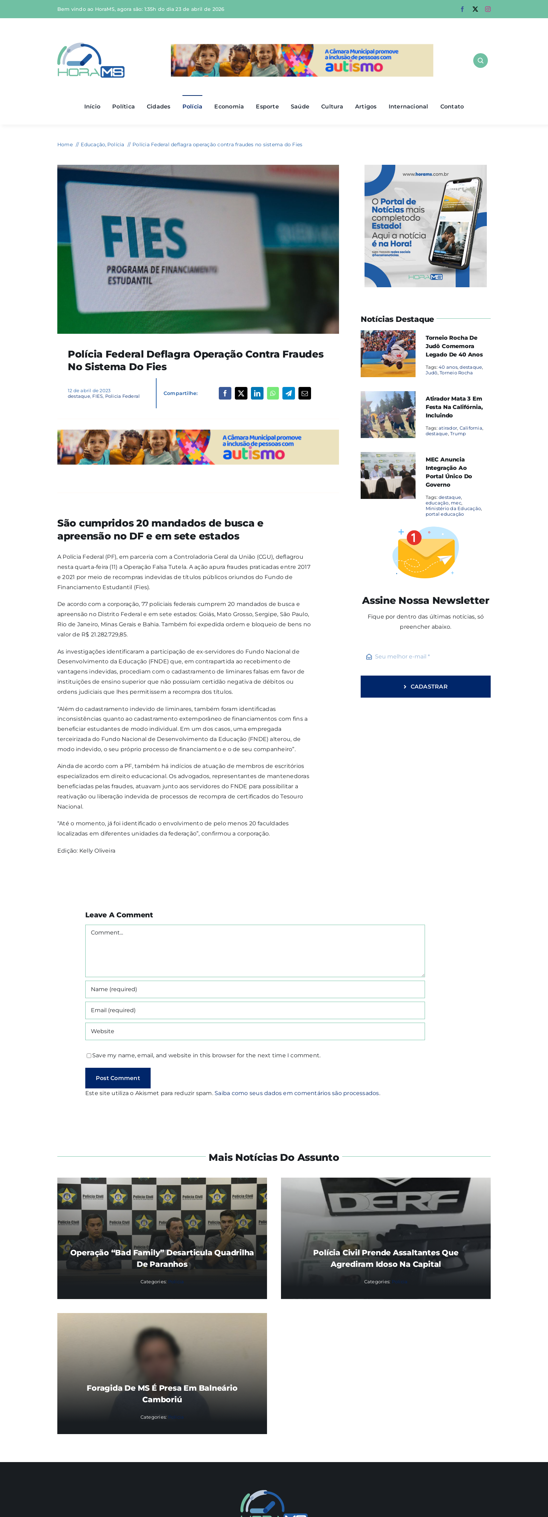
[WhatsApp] (272, 393)
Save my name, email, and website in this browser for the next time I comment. (206, 1055)
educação (437, 503)
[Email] (305, 393)
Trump (458, 433)
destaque (79, 396)
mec (456, 503)
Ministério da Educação (453, 508)
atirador (448, 428)
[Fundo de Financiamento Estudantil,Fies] (198, 167)
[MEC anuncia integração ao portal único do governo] (388, 456)
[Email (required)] (255, 1010)
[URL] (255, 1031)
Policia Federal (122, 396)
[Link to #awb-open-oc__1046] (480, 60)
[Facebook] (225, 393)
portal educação (445, 514)
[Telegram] (289, 393)
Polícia (176, 1281)
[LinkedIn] (257, 393)
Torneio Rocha (456, 372)
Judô (432, 372)
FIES (97, 396)
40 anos (448, 367)
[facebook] (462, 9)
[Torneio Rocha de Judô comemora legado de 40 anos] (388, 335)
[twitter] (475, 9)
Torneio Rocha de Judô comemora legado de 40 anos (454, 346)
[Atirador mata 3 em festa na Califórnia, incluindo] (388, 396)
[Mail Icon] (274, 1492)
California (471, 428)
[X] (241, 393)
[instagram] (488, 9)
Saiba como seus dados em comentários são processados (297, 1093)
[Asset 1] (91, 45)
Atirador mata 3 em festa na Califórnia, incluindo (454, 407)
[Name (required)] (255, 989)
